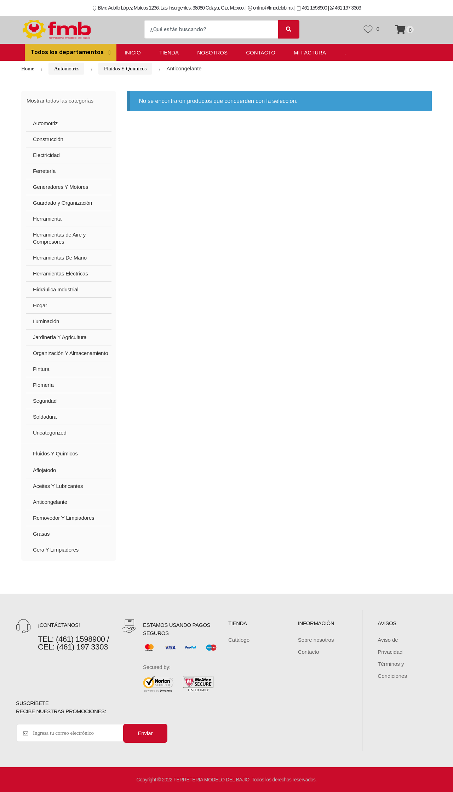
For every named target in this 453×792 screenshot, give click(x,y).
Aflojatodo (44, 470)
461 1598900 (311, 8)
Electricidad (46, 155)
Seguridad (45, 401)
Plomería (43, 385)
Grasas (41, 534)
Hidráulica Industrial (55, 289)
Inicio (133, 53)
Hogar (40, 305)
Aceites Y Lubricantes (58, 486)
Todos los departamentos (68, 52)
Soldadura (45, 417)
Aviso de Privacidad (390, 646)
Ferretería (44, 171)
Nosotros (212, 53)
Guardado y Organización (62, 203)
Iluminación (46, 321)
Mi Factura (310, 53)
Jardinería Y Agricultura (60, 337)
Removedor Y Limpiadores (63, 518)
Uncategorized (50, 433)
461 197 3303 (345, 8)
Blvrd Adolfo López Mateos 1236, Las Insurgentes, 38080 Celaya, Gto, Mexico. (168, 8)
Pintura (41, 369)
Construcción (48, 139)
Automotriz (66, 68)
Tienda (169, 53)
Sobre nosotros (316, 640)
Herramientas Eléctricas (60, 273)
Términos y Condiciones (392, 670)
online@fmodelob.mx (270, 8)
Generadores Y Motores (60, 187)
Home (27, 68)
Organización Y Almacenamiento (70, 353)
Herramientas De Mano (60, 258)
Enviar (145, 733)
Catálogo (239, 640)
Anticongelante (50, 502)
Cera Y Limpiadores (56, 550)
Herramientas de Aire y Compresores (59, 238)
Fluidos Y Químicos (125, 68)
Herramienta (47, 219)
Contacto (260, 53)
